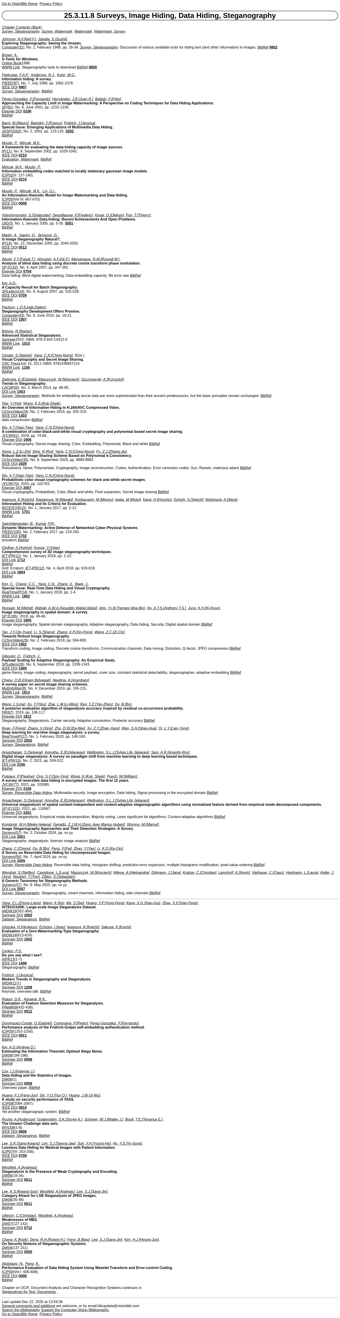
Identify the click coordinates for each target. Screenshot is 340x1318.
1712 (21, 560)
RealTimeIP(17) (14, 736)
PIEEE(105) (11, 532)
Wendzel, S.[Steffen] (18, 873)
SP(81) (7, 107)
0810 (23, 1108)
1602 (28, 939)
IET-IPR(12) (11, 556)
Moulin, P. (10, 143)
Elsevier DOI (12, 111)
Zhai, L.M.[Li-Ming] (63, 704)
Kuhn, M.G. (66, 75)
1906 (27, 440)
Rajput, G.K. (12, 999)
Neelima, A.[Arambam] (70, 680)
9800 (93, 67)
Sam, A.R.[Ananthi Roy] (170, 752)
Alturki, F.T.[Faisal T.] (18, 259)
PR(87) (7, 712)
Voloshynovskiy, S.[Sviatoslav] (26, 215)
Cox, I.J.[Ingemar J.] (18, 1071)
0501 (69, 223)
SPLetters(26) (13, 664)
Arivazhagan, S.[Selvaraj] (22, 752)
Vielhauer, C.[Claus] (268, 873)
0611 (28, 1180)
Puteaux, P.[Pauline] (18, 776)
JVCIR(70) (10, 484)
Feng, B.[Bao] (78, 1240)
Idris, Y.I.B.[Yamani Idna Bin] (122, 608)
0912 (28, 1011)
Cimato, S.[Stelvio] (17, 355)
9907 (23, 87)
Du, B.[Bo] (123, 704)
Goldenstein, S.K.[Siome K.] (59, 1119)
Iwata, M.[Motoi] (128, 500)
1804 (21, 572)
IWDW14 (9, 935)
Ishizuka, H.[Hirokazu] (19, 927)
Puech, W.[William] (122, 776)
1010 (26, 343)
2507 (21, 889)
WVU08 (8, 1127)
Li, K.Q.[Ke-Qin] (110, 848)
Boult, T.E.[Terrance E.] (143, 1119)
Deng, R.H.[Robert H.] (47, 1240)
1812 (27, 716)
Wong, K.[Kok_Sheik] (87, 776)
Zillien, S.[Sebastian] (58, 877)
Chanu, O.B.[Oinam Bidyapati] (26, 680)
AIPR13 (8, 959)
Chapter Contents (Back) (22, 27)
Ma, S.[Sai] (75, 903)
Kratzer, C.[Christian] (199, 873)
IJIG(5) (7, 223)
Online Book (12, 63)
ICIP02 (7, 175)
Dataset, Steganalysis (19, 1136)
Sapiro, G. (27, 235)
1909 (23, 668)
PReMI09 (9, 1007)
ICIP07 (7, 1152)
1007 (23, 319)
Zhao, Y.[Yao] (84, 848)
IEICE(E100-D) (14, 508)
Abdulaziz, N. (12, 1264)
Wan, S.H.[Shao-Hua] (139, 728)
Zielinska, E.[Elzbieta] (19, 379)
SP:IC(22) (10, 267)
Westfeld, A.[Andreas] (19, 1167)
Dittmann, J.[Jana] (166, 873)
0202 (70, 131)
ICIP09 (7, 1031)
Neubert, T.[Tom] (26, 877)
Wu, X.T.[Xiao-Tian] (17, 427)
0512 (23, 247)
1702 (23, 536)
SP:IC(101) (11, 809)
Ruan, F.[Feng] (14, 728)
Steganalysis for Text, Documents (29, 1292)
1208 (28, 987)
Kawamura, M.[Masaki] (54, 500)
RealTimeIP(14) (14, 592)
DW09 (7, 1055)
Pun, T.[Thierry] (138, 215)
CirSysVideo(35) (15, 460)
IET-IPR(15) (11, 760)
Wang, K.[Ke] (53, 903)
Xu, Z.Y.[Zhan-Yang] (103, 728)
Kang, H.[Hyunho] (157, 500)
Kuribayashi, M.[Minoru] (94, 500)
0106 (27, 111)
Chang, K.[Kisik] (15, 1240)
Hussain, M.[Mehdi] (17, 608)
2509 (23, 464)
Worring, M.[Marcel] (143, 824)
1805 (27, 620)
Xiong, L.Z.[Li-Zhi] (16, 451)
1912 (26, 692)
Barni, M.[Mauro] (15, 123)
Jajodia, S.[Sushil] (52, 39)
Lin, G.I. (48, 191)
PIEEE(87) (10, 83)
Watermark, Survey (109, 31)
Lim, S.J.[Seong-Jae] (58, 1143)
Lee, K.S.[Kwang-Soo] (20, 1191)
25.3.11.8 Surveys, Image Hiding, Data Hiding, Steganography (170, 15)
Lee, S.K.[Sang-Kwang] (21, 1143)
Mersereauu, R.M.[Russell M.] (95, 259)
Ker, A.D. (9, 283)
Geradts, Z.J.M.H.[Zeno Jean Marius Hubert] (89, 824)
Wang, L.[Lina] (13, 704)
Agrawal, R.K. (35, 999)
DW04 (7, 1248)
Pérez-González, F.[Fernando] (26, 99)
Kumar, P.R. (45, 524)
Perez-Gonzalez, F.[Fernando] (114, 1023)
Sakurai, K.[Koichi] (116, 927)
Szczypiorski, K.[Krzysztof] (102, 379)
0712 (28, 1228)
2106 (21, 765)
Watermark (83, 31)
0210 (23, 155)
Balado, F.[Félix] (108, 99)
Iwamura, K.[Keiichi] (18, 500)
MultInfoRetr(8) (14, 688)
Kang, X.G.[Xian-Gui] (143, 903)
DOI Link (9, 392)
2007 (27, 488)
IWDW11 (9, 983)
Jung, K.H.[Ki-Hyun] (204, 608)
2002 (28, 740)
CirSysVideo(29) (15, 640)
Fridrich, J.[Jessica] (79, 123)
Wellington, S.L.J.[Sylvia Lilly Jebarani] (118, 752)
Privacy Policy (51, 4)
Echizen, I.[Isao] (52, 927)
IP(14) (7, 243)
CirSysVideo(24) (15, 412)
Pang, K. (32, 1264)
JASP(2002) (11, 131)
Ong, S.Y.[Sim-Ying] (52, 776)
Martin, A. (9, 235)
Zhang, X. (65, 584)
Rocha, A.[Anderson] (18, 1119)
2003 (28, 915)
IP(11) (7, 151)
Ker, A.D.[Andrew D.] (18, 1047)
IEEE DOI (10, 87)
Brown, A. (10, 55)
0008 (23, 203)
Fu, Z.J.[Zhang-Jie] (111, 451)
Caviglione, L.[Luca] (53, 873)
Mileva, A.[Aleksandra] (131, 873)
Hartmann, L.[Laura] (302, 873)
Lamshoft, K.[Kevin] (234, 873)
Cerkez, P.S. (12, 951)
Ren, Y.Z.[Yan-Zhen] (96, 704)
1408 (23, 963)
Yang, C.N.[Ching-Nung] (53, 355)
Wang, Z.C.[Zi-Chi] (110, 632)
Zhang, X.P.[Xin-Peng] (74, 632)
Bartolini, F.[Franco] (46, 123)
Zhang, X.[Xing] (40, 728)
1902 (23, 644)
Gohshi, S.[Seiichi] (188, 500)
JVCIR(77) (10, 784)
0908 (28, 1059)
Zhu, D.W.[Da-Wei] (70, 728)
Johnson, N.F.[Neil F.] (19, 39)
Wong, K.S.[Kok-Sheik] (41, 403)
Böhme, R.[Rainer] (17, 331)
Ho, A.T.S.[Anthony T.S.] (166, 608)
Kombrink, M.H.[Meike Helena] (26, 824)
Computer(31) (13, 47)
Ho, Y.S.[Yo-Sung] (127, 1143)
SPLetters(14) (13, 291)
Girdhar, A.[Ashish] (17, 548)
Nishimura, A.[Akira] (221, 500)
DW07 (7, 1224)
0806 (23, 1132)
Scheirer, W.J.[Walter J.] (103, 1119)
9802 (273, 47)
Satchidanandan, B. (18, 524)
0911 (23, 1035)
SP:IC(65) (10, 616)
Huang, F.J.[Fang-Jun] (20, 1095)
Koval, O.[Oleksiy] (109, 215)
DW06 (7, 1176)
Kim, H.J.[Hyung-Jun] (141, 1240)
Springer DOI (12, 740)
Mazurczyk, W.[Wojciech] (59, 379)
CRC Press (11, 363)
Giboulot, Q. (11, 656)
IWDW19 (9, 911)
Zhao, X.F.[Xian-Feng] (180, 903)
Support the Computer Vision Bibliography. (75, 1310)
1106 (26, 368)
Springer (8, 339)
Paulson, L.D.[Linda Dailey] (24, 307)
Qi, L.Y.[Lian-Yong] (174, 728)
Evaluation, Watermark (20, 159)
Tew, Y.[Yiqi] (11, 403)
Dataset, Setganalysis (19, 919)
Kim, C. (8, 584)
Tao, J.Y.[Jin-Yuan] (17, 632)
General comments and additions (28, 1306)
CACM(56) (10, 388)
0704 (27, 271)
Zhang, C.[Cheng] (16, 848)
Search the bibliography (21, 1310)
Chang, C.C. (26, 584)
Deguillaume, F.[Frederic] (72, 215)
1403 (21, 392)
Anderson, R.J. (43, 75)
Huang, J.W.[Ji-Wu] (84, 1095)
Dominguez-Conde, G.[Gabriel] (27, 1023)
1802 (26, 596)
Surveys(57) (11, 833)
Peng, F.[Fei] (61, 848)
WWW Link (11, 67)
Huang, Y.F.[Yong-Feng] (105, 903)
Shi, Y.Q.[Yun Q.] (53, 1095)
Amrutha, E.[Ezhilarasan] (65, 752)
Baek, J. (81, 584)
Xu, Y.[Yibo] (36, 704)
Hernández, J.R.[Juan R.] (72, 99)
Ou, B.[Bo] (40, 848)
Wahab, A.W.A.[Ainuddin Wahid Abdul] (66, 608)
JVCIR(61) (10, 436)
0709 (23, 295)
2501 (21, 837)
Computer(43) (13, 315)
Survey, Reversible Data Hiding (27, 793)
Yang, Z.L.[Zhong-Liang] (21, 903)
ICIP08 (7, 1103)
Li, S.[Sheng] (44, 632)
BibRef (263, 47)
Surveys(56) (11, 857)
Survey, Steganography (21, 31)
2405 (21, 861)
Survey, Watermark (57, 31)
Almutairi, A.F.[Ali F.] (53, 259)
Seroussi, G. (48, 235)
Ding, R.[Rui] (42, 451)
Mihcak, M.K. (30, 143)
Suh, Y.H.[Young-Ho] (94, 1143)
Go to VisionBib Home (20, 4)
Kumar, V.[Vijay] (47, 548)
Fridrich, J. (31, 656)
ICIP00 (7, 199)
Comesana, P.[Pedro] (71, 1023)
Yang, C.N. (46, 584)
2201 (27, 813)
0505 (28, 1252)
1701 (26, 512)
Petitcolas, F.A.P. (15, 75)
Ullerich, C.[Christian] (19, 1216)
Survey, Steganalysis (18, 745)
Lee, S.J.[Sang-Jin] (92, 1191)
